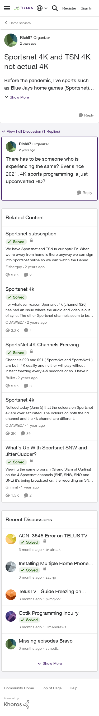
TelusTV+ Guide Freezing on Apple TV (50, 591)
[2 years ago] (34, 266)
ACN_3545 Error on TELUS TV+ (54, 535)
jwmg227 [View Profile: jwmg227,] (53, 599)
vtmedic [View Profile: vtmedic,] (52, 648)
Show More (16, 97)
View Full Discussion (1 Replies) (30, 131)
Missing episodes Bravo (46, 641)
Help (73, 688)
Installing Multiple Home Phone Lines (53, 563)
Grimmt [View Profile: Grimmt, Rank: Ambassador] (12, 487)
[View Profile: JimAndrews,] (11, 616)
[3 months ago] (30, 549)
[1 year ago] (35, 425)
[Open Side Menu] (7, 8)
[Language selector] (42, 8)
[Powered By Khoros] (49, 703)
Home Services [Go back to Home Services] (17, 23)
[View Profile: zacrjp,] (11, 566)
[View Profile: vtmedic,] (11, 644)
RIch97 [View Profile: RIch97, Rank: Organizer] (26, 37)
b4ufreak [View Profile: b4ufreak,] (53, 549)
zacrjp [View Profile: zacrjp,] (51, 577)
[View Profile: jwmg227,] (11, 594)
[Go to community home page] (24, 8)
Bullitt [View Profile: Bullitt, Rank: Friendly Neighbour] (10, 377)
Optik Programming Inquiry (49, 613)
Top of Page (52, 688)
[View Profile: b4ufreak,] (11, 539)
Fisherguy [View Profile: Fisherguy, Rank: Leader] (14, 266)
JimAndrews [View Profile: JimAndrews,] (56, 626)
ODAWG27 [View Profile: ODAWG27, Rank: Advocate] (15, 322)
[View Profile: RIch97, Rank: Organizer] (10, 40)
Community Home (19, 688)
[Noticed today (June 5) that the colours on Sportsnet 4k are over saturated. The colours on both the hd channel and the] (49, 413)
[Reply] (86, 115)
